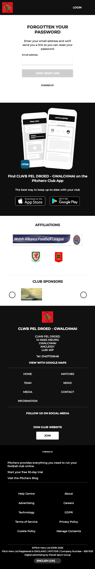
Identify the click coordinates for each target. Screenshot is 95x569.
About (69, 493)
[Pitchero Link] (47, 457)
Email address (30, 55)
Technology (26, 512)
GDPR (69, 512)
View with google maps (47, 362)
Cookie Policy (26, 531)
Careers (68, 503)
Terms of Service (26, 521)
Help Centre (26, 493)
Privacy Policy (68, 521)
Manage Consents (69, 531)
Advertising (26, 503)
